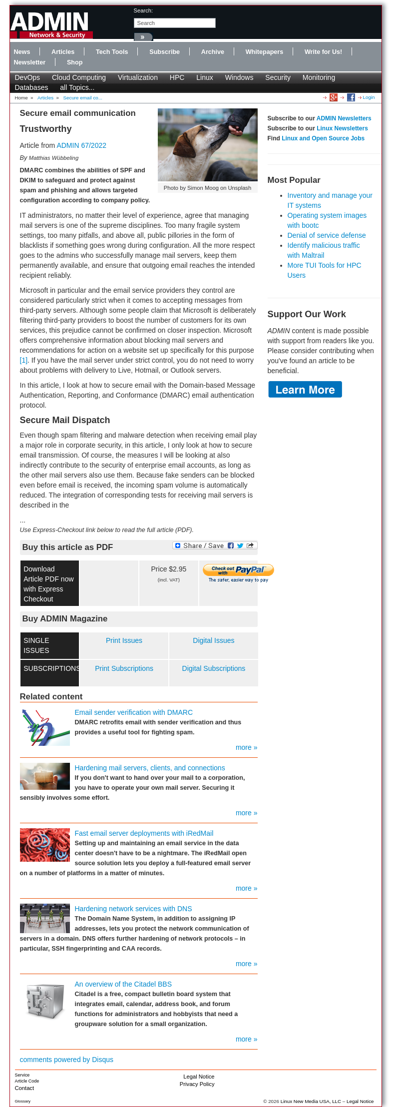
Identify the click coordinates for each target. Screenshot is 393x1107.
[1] (24, 360)
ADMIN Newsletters (344, 118)
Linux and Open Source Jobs (323, 138)
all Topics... (77, 87)
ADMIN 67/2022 (81, 145)
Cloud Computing (79, 77)
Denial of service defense (327, 235)
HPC (177, 77)
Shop (74, 62)
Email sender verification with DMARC (134, 712)
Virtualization (138, 77)
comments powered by (67, 1060)
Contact (24, 1088)
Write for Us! (323, 51)
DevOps (27, 77)
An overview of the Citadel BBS (123, 984)
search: (143, 10)
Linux (204, 77)
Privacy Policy (197, 1084)
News (22, 51)
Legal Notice (198, 1077)
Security (278, 77)
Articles (62, 51)
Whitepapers (265, 51)
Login (369, 97)
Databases (31, 87)
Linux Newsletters (342, 128)
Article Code (27, 1081)
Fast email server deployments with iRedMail (144, 833)
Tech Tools (112, 51)
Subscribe (164, 51)
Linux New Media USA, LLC (311, 1101)
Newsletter (30, 62)
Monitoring (319, 77)
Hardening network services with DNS (133, 909)
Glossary (23, 1101)
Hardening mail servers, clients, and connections (150, 768)
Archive (212, 51)
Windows (239, 77)
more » (247, 747)
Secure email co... (82, 97)
